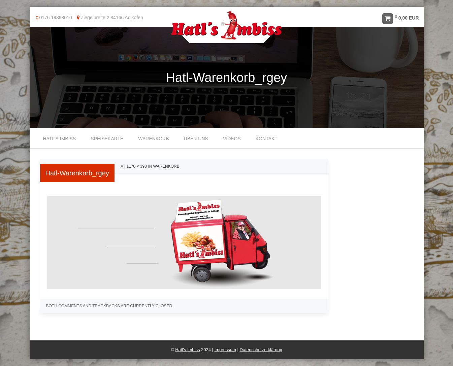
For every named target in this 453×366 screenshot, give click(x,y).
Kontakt (267, 138)
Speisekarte (107, 138)
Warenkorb (153, 138)
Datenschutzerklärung (261, 349)
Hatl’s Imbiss (59, 138)
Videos (232, 138)
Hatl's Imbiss (187, 349)
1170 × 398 (136, 166)
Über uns (196, 138)
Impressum (225, 349)
